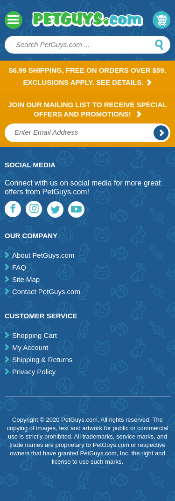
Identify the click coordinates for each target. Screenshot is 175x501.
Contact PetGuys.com (46, 291)
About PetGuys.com (43, 255)
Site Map (26, 279)
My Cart (161, 20)
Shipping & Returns (42, 360)
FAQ (19, 267)
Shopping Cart (34, 335)
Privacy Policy (34, 372)
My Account (30, 347)
